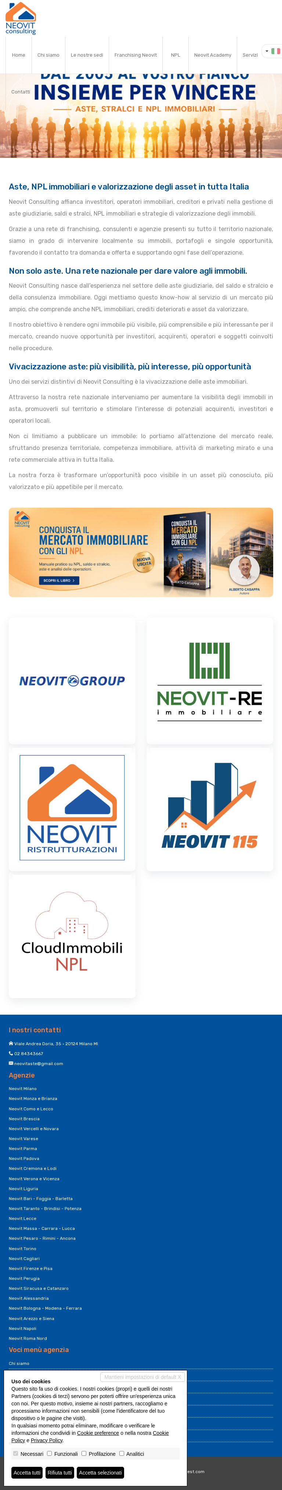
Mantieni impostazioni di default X (142, 1377)
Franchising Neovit (136, 55)
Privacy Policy (46, 1440)
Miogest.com (191, 1471)
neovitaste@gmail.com (38, 1063)
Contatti (20, 92)
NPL (175, 55)
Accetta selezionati (100, 1473)
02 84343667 (28, 1053)
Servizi (250, 55)
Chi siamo (48, 55)
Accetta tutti (27, 1473)
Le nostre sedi (87, 55)
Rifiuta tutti (60, 1473)
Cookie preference (98, 1433)
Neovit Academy (212, 55)
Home (18, 55)
